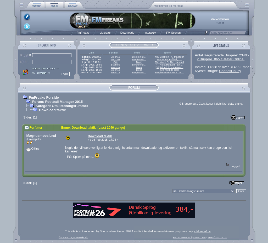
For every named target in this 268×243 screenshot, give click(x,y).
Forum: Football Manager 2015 (57, 102)
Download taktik (52, 110)
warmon (115, 67)
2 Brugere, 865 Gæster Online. (220, 59)
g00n (115, 62)
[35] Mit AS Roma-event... (169, 67)
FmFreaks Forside (44, 97)
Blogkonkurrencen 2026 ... (169, 72)
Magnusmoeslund (41, 136)
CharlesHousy (230, 71)
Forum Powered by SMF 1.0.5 (189, 237)
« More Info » (202, 231)
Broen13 (115, 57)
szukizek (115, 59)
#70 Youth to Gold (169, 70)
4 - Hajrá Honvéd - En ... (169, 64)
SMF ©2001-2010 (217, 237)
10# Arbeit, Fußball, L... (169, 59)
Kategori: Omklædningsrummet (62, 106)
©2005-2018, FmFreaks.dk (73, 237)
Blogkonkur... (139, 57)
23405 (244, 55)
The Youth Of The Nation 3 (169, 62)
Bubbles (115, 64)
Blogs (139, 62)
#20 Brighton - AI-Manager (169, 57)
